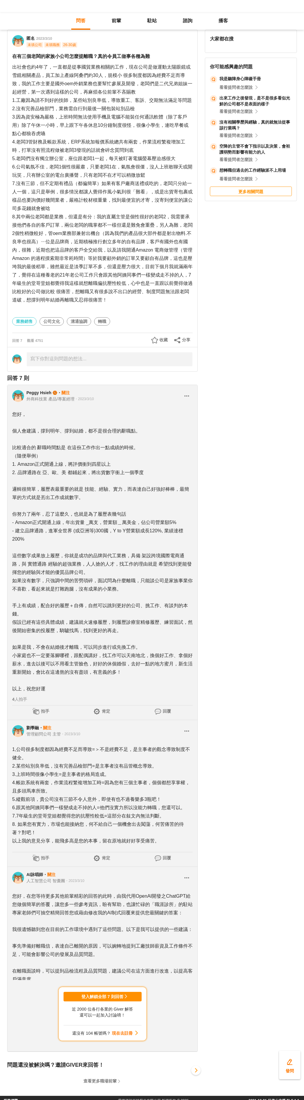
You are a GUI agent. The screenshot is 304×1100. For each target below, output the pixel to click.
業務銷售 (24, 321)
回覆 (167, 711)
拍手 (45, 711)
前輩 (116, 20)
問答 (81, 20)
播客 (223, 20)
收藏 (163, 339)
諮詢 (187, 20)
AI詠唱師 (34, 874)
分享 (186, 339)
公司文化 (51, 321)
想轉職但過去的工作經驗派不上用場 (252, 170)
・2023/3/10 (84, 399)
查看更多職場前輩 (100, 1081)
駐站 (152, 20)
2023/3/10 (44, 39)
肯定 (106, 711)
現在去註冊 (122, 1033)
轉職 (102, 321)
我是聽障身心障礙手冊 (240, 78)
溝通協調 (79, 321)
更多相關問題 (250, 191)
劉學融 (32, 727)
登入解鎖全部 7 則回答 (102, 996)
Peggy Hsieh (38, 392)
